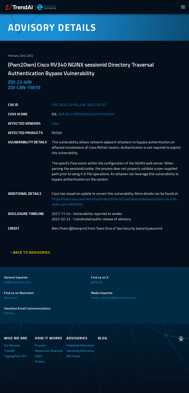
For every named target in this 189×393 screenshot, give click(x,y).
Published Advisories (80, 345)
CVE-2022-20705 (65, 104)
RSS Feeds (73, 356)
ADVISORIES (76, 338)
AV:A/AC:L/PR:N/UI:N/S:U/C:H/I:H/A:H (86, 114)
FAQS (38, 356)
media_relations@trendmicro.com (113, 297)
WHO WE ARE (15, 338)
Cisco (55, 123)
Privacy (40, 361)
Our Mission (12, 345)
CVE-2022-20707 (93, 104)
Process (40, 345)
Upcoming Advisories (80, 350)
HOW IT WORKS (48, 338)
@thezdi (96, 282)
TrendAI (9, 350)
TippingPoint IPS (15, 356)
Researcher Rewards (49, 350)
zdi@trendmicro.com (17, 282)
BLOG (102, 338)
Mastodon (10, 297)
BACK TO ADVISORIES (31, 252)
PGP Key (9, 313)
